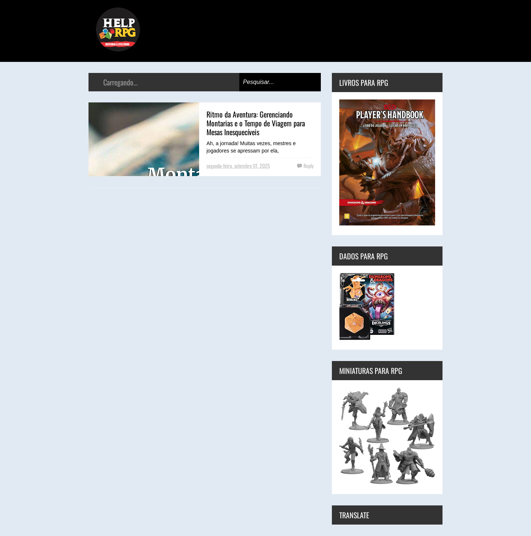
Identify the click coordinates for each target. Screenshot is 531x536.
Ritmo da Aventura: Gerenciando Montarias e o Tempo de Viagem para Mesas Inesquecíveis (255, 123)
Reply (308, 165)
